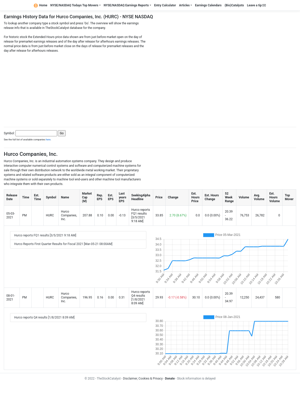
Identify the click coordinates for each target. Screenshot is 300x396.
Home (40, 5)
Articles (184, 5)
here (48, 139)
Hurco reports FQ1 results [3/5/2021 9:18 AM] (45, 235)
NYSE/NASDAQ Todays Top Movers (74, 5)
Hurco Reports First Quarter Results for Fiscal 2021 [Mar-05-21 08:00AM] (63, 244)
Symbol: (9, 133)
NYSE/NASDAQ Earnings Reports (126, 5)
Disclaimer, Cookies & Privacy (143, 378)
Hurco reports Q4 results (140, 293)
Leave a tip (256, 5)
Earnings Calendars (208, 5)
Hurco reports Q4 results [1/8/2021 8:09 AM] (44, 317)
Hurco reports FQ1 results (140, 211)
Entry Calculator (165, 5)
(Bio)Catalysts (234, 5)
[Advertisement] (150, 88)
